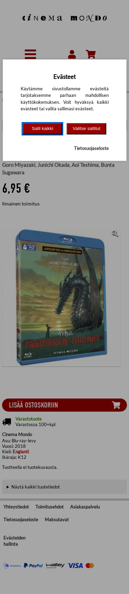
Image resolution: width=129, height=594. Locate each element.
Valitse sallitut (86, 128)
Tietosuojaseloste (91, 148)
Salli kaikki (42, 128)
